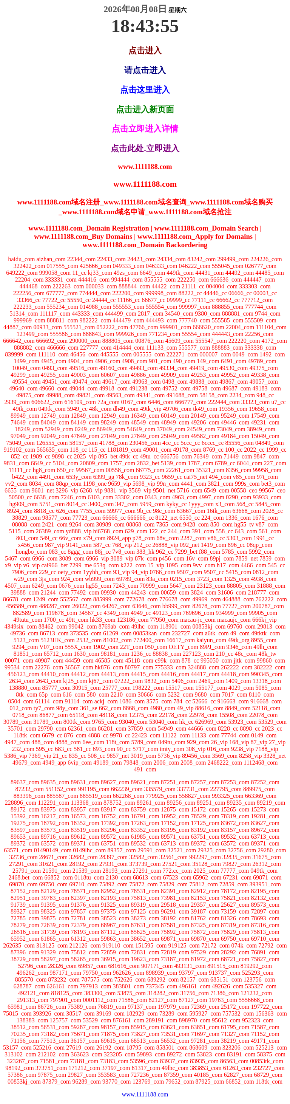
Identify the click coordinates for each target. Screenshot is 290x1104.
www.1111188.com (145, 1094)
